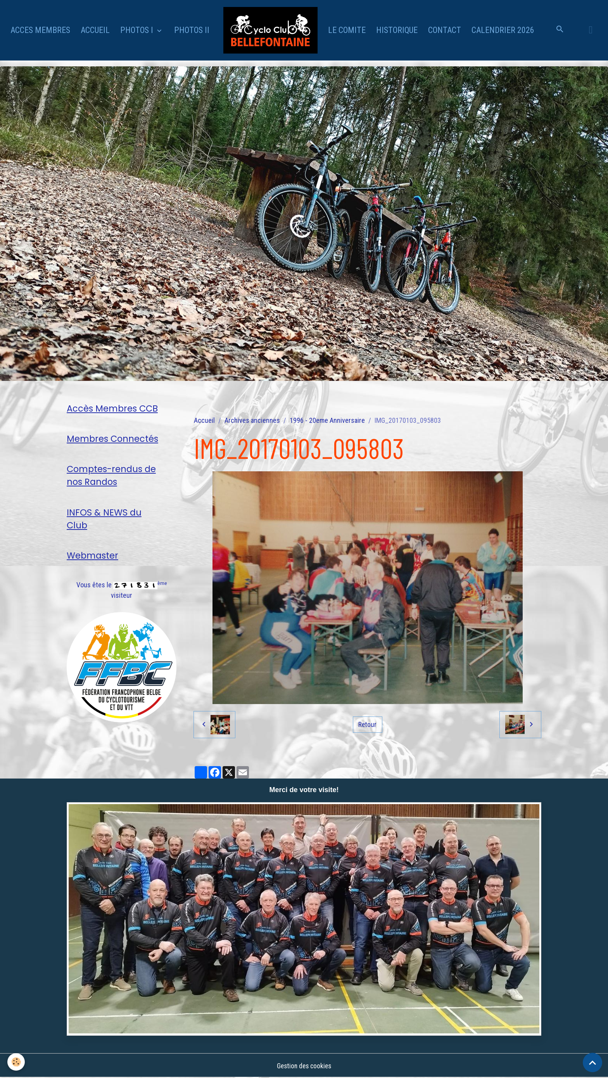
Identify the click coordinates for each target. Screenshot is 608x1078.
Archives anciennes (252, 420)
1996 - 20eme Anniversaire (327, 420)
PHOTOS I (137, 30)
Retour (367, 724)
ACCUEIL (95, 30)
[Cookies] (16, 1062)
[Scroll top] (592, 1062)
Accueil (204, 420)
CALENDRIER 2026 (503, 30)
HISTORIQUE (397, 30)
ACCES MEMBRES (40, 30)
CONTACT (444, 30)
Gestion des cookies (304, 1066)
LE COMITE (347, 30)
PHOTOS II (191, 30)
